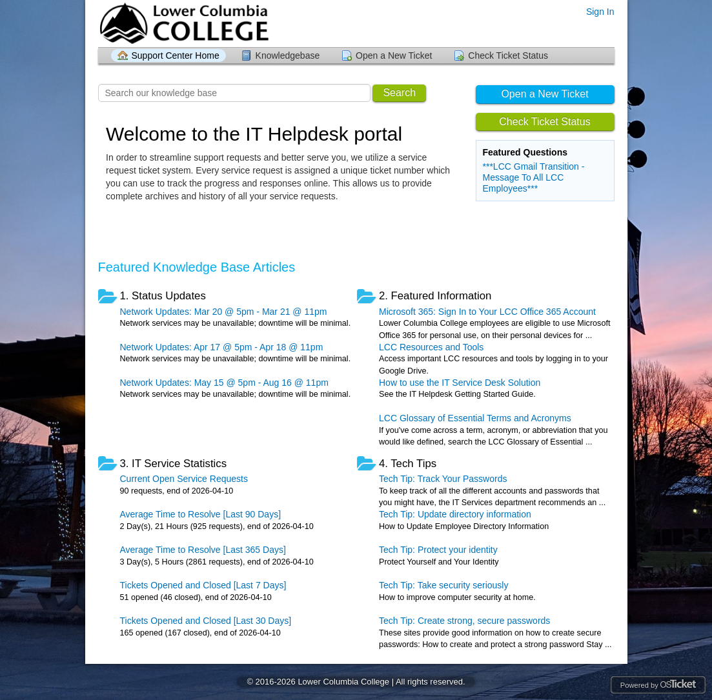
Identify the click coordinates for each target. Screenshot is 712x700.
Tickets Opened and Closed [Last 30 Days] (206, 620)
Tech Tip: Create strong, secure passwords (464, 620)
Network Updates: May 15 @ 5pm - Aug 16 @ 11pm (224, 382)
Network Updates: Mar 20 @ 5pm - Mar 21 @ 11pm (223, 311)
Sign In (600, 11)
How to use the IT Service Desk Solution (459, 382)
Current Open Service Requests (184, 479)
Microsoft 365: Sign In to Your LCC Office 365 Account (487, 311)
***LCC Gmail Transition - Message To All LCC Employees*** (534, 177)
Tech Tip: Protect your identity (438, 550)
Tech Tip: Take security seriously (444, 585)
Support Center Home (175, 55)
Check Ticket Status (508, 55)
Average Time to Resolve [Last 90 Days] (200, 514)
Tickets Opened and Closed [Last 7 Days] (203, 585)
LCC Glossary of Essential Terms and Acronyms (475, 418)
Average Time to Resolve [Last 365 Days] (203, 550)
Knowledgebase (288, 55)
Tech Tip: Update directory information (455, 514)
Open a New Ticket (394, 55)
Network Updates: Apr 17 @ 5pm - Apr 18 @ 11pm (221, 347)
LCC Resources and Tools (431, 347)
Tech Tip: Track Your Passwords (443, 479)
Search (399, 92)
